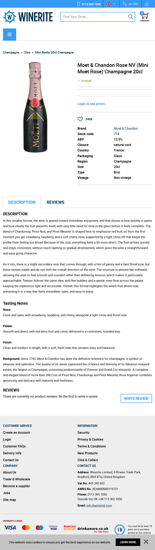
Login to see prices (91, 104)
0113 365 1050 (91, 4)
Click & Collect (88, 460)
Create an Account (16, 432)
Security (83, 432)
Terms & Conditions (92, 446)
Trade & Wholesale (16, 479)
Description (22, 202)
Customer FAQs (14, 446)
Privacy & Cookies (90, 439)
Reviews (55, 202)
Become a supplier (16, 486)
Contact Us (11, 460)
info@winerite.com (99, 505)
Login (7, 439)
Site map (9, 500)
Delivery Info (12, 453)
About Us (9, 472)
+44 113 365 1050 (110, 499)
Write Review (136, 398)
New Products (88, 453)
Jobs (6, 493)
